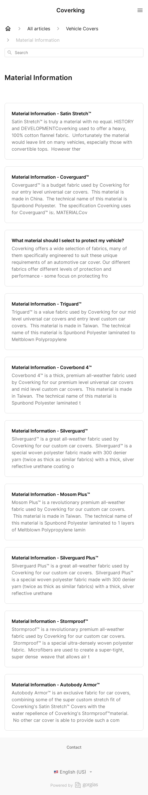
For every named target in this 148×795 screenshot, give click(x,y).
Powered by (74, 785)
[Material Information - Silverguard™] (74, 448)
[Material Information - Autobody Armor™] (74, 702)
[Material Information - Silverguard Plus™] (74, 575)
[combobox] (74, 52)
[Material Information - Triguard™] (74, 321)
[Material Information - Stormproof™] (74, 639)
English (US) (74, 771)
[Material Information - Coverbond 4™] (74, 385)
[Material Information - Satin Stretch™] (74, 131)
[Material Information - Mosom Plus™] (74, 512)
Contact (74, 747)
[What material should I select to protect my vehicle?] (74, 258)
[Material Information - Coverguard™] (74, 194)
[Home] (8, 28)
